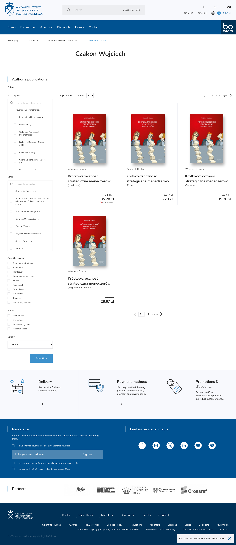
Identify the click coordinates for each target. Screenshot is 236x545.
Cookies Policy (114, 524)
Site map (172, 524)
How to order (92, 524)
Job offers (155, 524)
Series (188, 524)
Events (79, 27)
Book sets (204, 524)
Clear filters (41, 358)
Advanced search (131, 10)
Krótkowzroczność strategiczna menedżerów (89, 179)
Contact (94, 27)
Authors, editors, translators (63, 40)
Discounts (64, 27)
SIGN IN (202, 13)
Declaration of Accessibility (160, 529)
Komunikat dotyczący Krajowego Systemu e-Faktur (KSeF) (108, 529)
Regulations (136, 524)
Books (12, 27)
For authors (28, 27)
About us (46, 27)
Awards (73, 524)
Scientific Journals (51, 524)
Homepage (13, 40)
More (67, 445)
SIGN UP (188, 13)
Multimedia (222, 524)
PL (203, 7)
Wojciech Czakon (97, 40)
